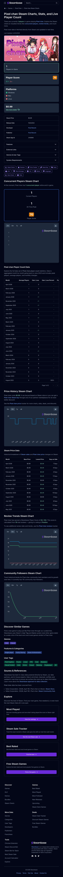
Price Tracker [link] (32, 167)
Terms (24, 873)
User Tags (8, 823)
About (36, 873)
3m (12, 226)
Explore (7, 862)
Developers (9, 827)
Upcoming (35, 803)
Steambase (35, 847)
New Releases (37, 799)
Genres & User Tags (31, 155)
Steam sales (25, 454)
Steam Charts (9, 803)
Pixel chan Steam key (11, 398)
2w (8, 226)
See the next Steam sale (31, 737)
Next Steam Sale (10, 854)
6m (13, 409)
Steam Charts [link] (10, 167)
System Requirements (31, 160)
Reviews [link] (21, 167)
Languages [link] (47, 171)
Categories (8, 819)
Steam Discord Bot (11, 847)
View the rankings (31, 719)
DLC (6, 792)
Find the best (31, 754)
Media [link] (37, 171)
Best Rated (36, 788)
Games (10, 8)
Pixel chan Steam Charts (31, 8)
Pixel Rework (32, 128)
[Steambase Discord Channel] (32, 856)
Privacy (18, 873)
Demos (7, 796)
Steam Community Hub (47, 691)
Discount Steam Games (40, 819)
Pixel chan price (15, 403)
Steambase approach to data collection (33, 681)
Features (31, 144)
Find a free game (31, 772)
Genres (7, 816)
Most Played (36, 792)
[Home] (5, 8)
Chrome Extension (11, 843)
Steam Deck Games (39, 807)
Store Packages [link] (18, 171)
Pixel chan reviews (45, 526)
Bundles (7, 799)
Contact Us (43, 873)
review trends (44, 24)
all (21, 226)
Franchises (8, 834)
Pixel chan (39, 21)
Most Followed (37, 796)
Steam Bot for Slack (12, 851)
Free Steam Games (38, 823)
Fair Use (30, 873)
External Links (31, 150)
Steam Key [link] (44, 167)
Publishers (8, 831)
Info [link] (29, 171)
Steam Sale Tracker (39, 816)
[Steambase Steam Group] (35, 856)
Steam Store (50, 689)
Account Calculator (11, 858)
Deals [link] (54, 167)
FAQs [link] (19, 175)
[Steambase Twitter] (38, 856)
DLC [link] (7, 171)
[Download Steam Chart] (55, 225)
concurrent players (31, 24)
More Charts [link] (9, 175)
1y (17, 226)
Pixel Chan (18, 8)
